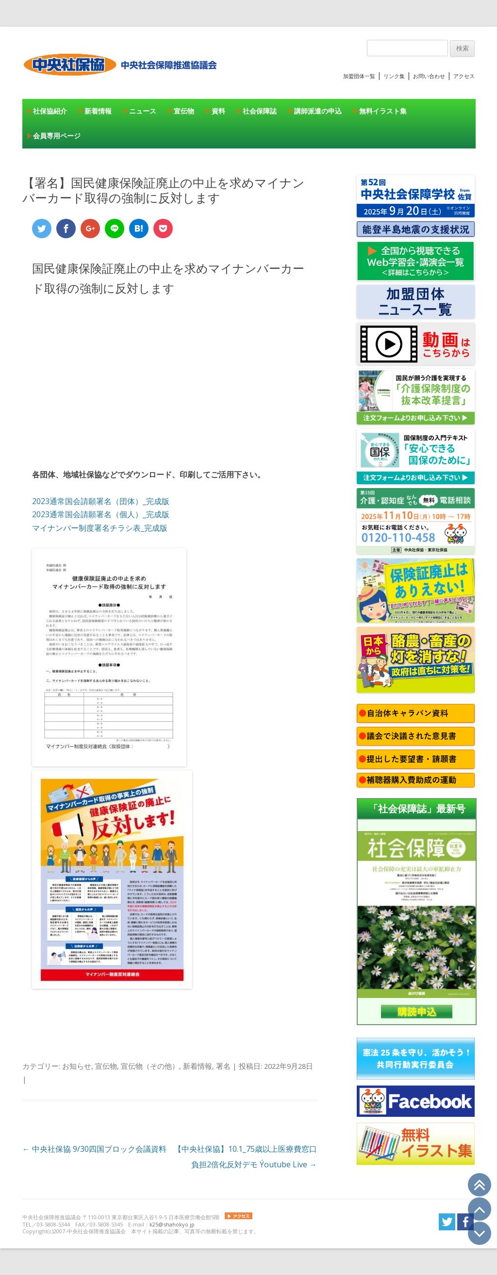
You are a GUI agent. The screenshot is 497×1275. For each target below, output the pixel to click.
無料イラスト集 (383, 110)
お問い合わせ (429, 76)
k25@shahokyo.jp (172, 1224)
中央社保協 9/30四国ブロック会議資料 (94, 1149)
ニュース (142, 110)
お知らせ (76, 1066)
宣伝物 (184, 110)
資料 (218, 110)
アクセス (464, 76)
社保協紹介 (50, 110)
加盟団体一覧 (359, 76)
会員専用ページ (57, 135)
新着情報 (98, 110)
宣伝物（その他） (150, 1066)
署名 (223, 1066)
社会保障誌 (260, 110)
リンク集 (394, 76)
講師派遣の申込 (318, 110)
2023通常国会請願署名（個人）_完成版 (100, 514)
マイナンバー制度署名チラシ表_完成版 (99, 528)
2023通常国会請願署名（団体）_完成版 (100, 501)
